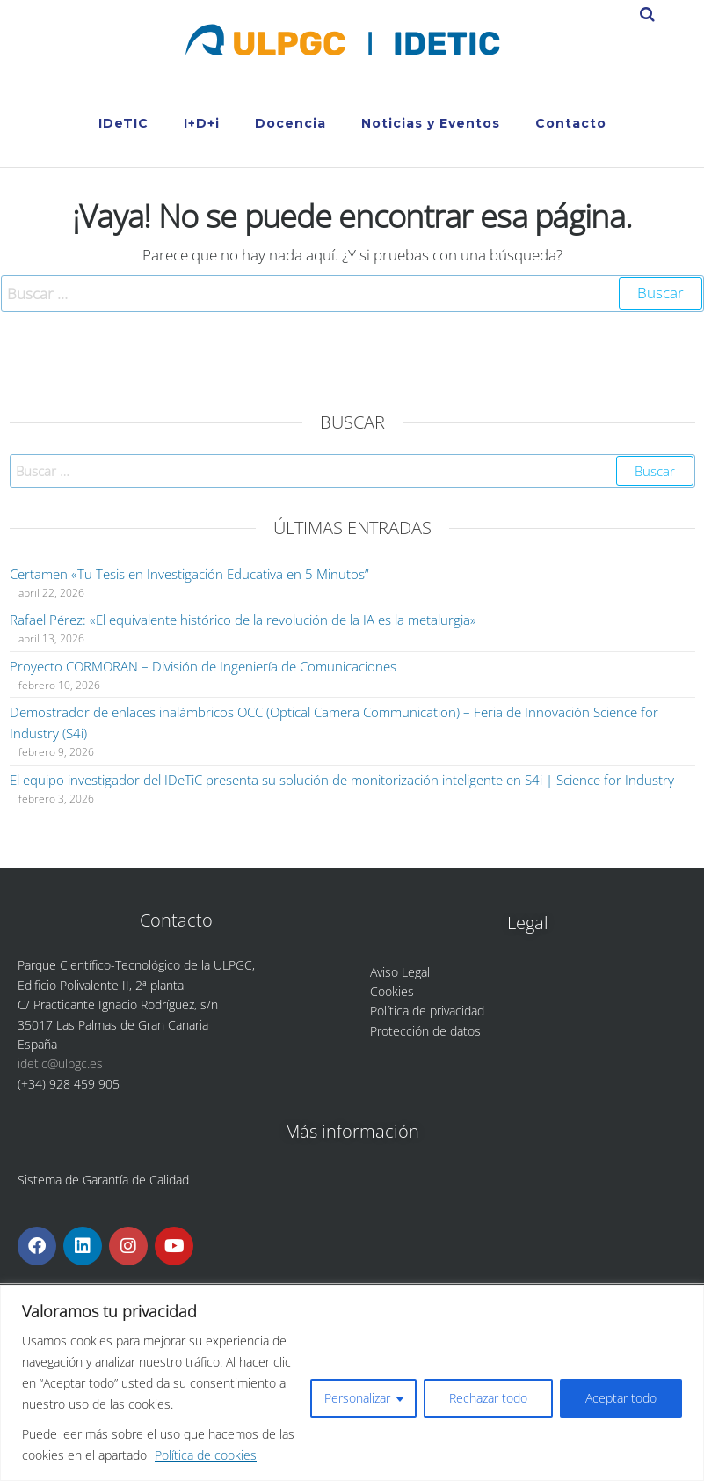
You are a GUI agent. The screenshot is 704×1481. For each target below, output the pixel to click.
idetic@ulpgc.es (60, 1063)
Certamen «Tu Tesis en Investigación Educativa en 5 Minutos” (189, 574)
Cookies (392, 991)
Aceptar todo (621, 1397)
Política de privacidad (427, 1010)
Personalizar (357, 1397)
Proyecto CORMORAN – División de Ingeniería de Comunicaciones (203, 666)
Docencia (290, 123)
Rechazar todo (488, 1397)
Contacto (570, 123)
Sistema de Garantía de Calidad (103, 1179)
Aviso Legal (400, 972)
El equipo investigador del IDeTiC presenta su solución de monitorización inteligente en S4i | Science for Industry (342, 779)
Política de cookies (206, 1455)
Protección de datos (425, 1031)
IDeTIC (123, 123)
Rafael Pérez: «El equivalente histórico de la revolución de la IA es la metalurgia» (243, 619)
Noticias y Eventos (430, 123)
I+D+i (202, 123)
